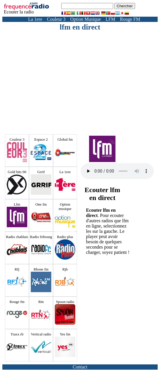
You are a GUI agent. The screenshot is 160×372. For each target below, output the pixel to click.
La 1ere (35, 19)
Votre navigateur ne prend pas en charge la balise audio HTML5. (117, 171)
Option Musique (85, 19)
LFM (110, 19)
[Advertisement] (89, 75)
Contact (80, 366)
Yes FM (106, 24)
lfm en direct (80, 27)
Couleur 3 (56, 19)
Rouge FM (130, 19)
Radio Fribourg (35, 24)
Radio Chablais (133, 24)
